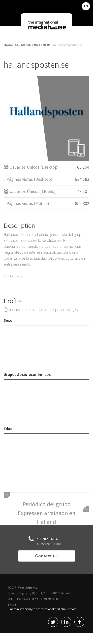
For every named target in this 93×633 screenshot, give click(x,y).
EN (86, 6)
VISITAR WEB (14, 275)
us (46, 556)
